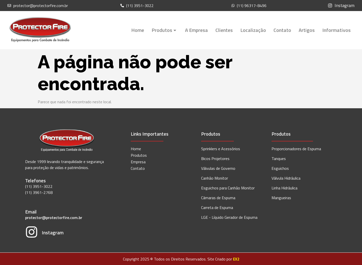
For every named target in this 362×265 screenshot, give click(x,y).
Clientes (224, 30)
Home (137, 30)
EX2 (236, 258)
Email (31, 211)
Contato (282, 30)
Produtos (164, 30)
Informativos (336, 30)
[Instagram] (31, 233)
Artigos (307, 30)
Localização (253, 30)
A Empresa (196, 30)
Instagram (52, 232)
